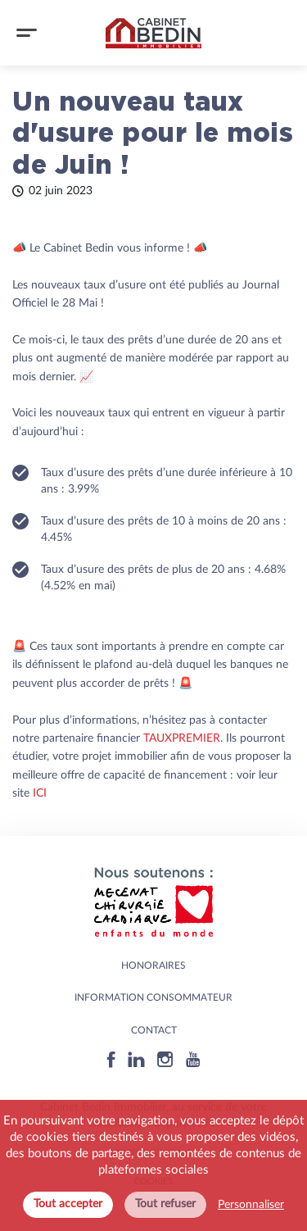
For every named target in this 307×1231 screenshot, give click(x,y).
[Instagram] (165, 1059)
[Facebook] (111, 1059)
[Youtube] (193, 1059)
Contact (154, 1030)
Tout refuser (165, 1204)
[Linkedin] (136, 1059)
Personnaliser (251, 1205)
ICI (40, 793)
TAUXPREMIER (181, 738)
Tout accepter (68, 1204)
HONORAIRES (153, 965)
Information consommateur (153, 997)
